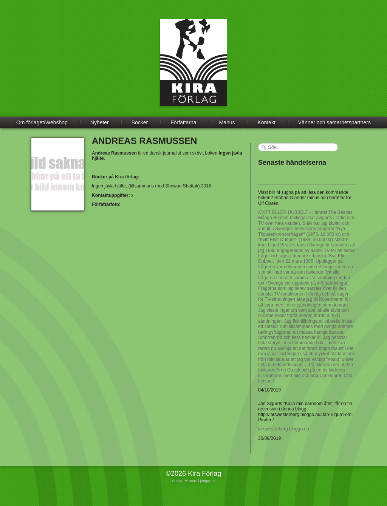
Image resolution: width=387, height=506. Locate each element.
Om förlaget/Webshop (42, 122)
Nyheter (99, 122)
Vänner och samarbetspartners (334, 122)
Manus (227, 122)
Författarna (183, 122)
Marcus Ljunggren (199, 481)
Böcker (140, 122)
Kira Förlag (194, 68)
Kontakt (266, 122)
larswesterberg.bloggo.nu (283, 429)
